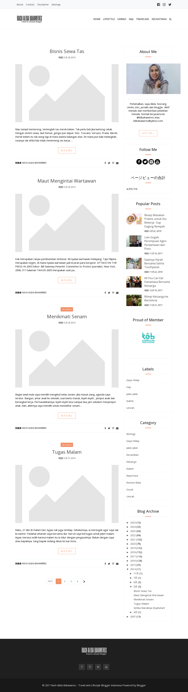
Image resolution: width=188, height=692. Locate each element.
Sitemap (55, 4)
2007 (133, 616)
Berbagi (130, 434)
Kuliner (130, 401)
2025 (133, 522)
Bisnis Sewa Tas (67, 51)
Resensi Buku (133, 482)
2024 (133, 526)
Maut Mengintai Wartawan (66, 180)
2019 (133, 548)
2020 (133, 543)
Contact (30, 4)
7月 (135, 577)
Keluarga (131, 461)
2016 (133, 560)
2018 (133, 552)
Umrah (121, 19)
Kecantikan (159, 19)
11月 (136, 573)
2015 (133, 565)
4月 (135, 612)
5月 (135, 586)
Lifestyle (109, 19)
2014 (133, 569)
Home (96, 19)
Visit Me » (148, 133)
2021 (133, 539)
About (20, 4)
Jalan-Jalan (132, 394)
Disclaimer (43, 4)
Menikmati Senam (67, 316)
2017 (133, 556)
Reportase (132, 475)
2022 (133, 535)
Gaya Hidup (132, 380)
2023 (133, 531)
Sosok (129, 489)
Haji (131, 19)
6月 (135, 582)
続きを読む (67, 150)
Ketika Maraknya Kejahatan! (149, 608)
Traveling (142, 19)
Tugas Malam (67, 452)
